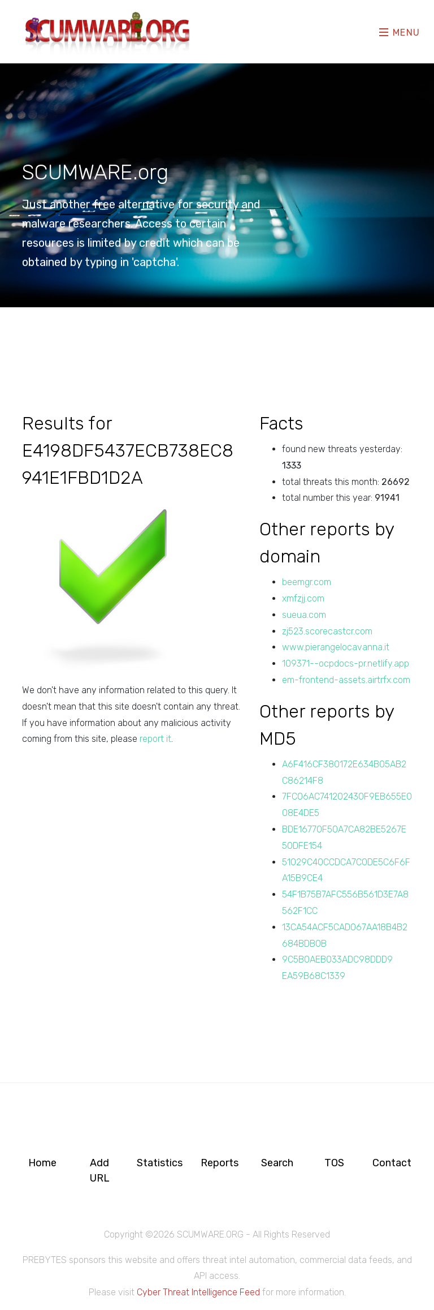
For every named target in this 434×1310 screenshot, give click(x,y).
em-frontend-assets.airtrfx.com (346, 680)
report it (155, 738)
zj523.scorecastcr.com (327, 631)
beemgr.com (306, 582)
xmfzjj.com (303, 598)
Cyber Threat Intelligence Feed (198, 1292)
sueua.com (304, 614)
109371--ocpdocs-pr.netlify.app (345, 663)
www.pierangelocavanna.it (335, 647)
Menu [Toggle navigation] (399, 32)
